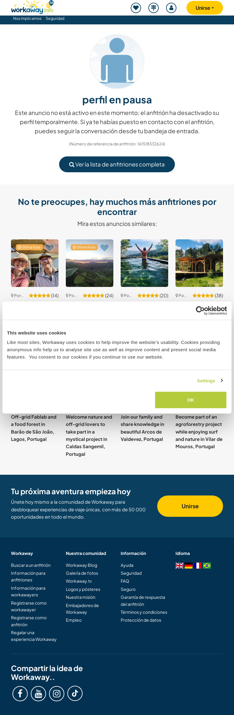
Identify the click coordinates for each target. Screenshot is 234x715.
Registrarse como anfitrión (29, 621)
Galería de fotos (82, 573)
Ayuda (127, 565)
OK (190, 399)
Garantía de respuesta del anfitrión (143, 600)
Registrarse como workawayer (29, 606)
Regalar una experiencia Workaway (34, 636)
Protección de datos (141, 620)
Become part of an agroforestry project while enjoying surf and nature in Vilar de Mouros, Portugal (199, 431)
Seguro (128, 589)
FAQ (125, 581)
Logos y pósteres (83, 589)
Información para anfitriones (28, 576)
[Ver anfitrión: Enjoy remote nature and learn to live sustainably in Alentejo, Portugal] (34, 263)
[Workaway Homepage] (32, 6)
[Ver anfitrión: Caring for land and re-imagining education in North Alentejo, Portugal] (89, 263)
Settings (206, 380)
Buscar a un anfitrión (31, 565)
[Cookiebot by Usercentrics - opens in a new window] (200, 310)
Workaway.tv (79, 581)
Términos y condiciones (144, 612)
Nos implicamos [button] (27, 18)
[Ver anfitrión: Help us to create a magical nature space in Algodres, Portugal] (199, 263)
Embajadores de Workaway (82, 608)
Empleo (74, 620)
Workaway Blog (81, 565)
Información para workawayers (28, 591)
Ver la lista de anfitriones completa (117, 164)
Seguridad (55, 18)
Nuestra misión (80, 597)
